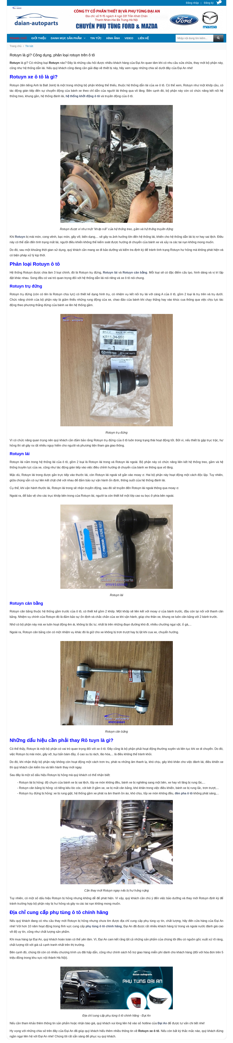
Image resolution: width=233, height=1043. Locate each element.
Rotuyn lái (110, 272)
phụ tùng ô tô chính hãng (104, 926)
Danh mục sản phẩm (68, 38)
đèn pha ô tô (184, 793)
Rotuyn (20, 236)
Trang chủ (18, 38)
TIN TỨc (95, 38)
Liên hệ (143, 38)
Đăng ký (208, 2)
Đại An (162, 1023)
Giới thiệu (38, 38)
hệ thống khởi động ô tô (83, 96)
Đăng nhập (192, 2)
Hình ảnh (113, 38)
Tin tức (29, 46)
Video (128, 38)
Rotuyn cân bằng (135, 272)
